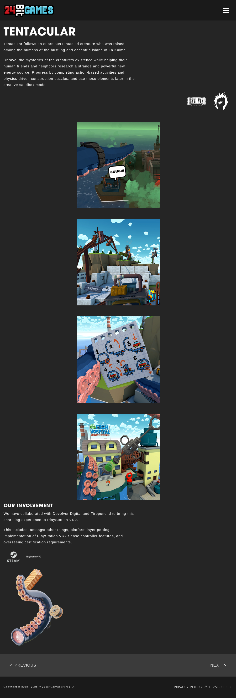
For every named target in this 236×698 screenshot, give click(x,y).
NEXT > (218, 665)
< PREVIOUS (23, 665)
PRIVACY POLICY (188, 687)
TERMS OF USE (220, 687)
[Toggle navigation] (226, 10)
